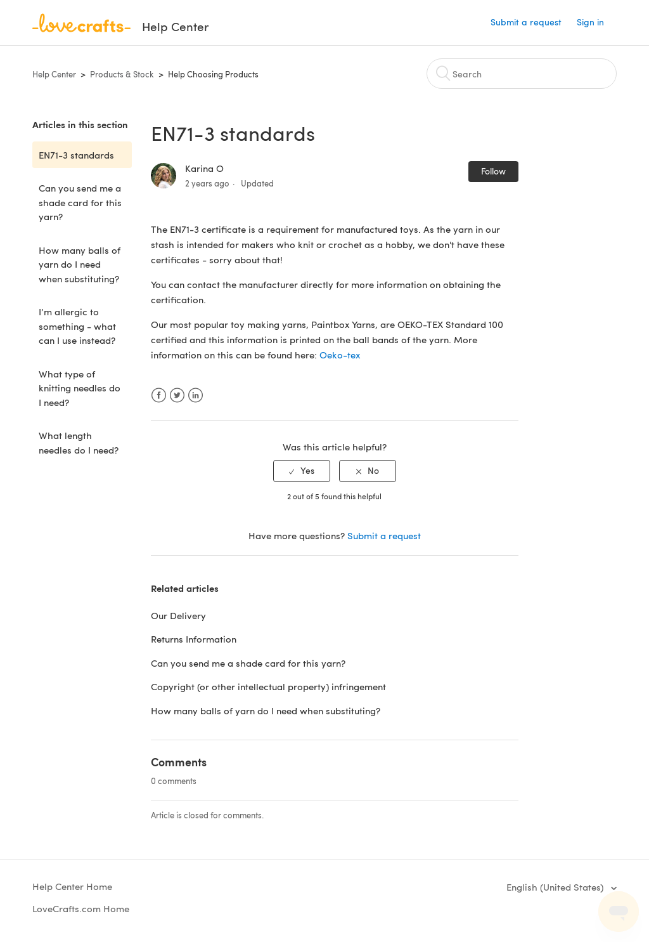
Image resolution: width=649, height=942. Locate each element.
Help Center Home (72, 886)
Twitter (177, 395)
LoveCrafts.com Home (80, 908)
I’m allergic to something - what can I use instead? (77, 325)
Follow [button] (493, 171)
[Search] (522, 73)
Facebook (159, 395)
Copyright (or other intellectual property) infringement (270, 686)
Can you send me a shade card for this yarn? (80, 202)
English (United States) (556, 886)
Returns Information (193, 638)
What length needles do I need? (79, 442)
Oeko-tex (340, 354)
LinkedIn (195, 395)
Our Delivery (178, 615)
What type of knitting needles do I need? (79, 388)
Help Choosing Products (213, 74)
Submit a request (526, 22)
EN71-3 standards (76, 154)
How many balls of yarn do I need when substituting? (79, 264)
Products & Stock (122, 74)
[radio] (301, 471)
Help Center (54, 74)
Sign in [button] (590, 22)
